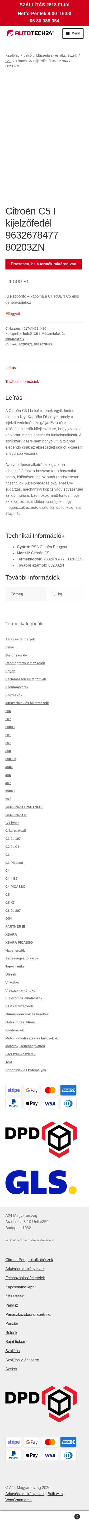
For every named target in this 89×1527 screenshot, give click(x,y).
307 (8, 743)
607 (8, 799)
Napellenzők (15, 950)
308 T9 (10, 759)
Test (8, 1062)
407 (8, 783)
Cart (69, 1516)
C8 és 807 (13, 911)
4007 (9, 767)
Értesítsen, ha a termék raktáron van (43, 264)
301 (8, 735)
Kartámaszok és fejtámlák (25, 679)
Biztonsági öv (16, 655)
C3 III (9, 855)
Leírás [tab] (10, 368)
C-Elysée (12, 823)
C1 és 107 (13, 839)
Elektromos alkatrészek (23, 998)
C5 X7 (10, 902)
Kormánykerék (16, 687)
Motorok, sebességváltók (25, 1046)
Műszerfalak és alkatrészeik (56, 55)
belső (28, 55)
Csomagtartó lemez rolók (25, 663)
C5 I (8, 61)
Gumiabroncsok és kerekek (27, 1014)
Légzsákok (14, 695)
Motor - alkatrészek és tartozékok (31, 1038)
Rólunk (11, 1333)
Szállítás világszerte (22, 1360)
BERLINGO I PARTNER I (24, 807)
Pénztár (12, 1323)
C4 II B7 (11, 878)
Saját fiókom (15, 1342)
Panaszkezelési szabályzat (28, 1314)
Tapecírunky (15, 966)
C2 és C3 (12, 847)
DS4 (8, 918)
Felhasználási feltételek (25, 1278)
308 (8, 751)
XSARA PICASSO (19, 942)
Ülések (10, 974)
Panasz (11, 1305)
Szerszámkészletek (20, 1054)
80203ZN (25, 344)
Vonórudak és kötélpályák (25, 1070)
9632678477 (43, 344)
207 (8, 719)
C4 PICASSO (15, 886)
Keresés (44, 1519)
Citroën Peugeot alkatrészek (29, 1260)
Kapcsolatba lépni (20, 1287)
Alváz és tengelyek (20, 639)
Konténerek (14, 1030)
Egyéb (10, 671)
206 (8, 711)
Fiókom (15, 1519)
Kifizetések (14, 1296)
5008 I (10, 791)
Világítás (12, 982)
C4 (7, 870)
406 (8, 775)
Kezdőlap (12, 55)
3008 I (10, 727)
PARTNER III (15, 926)
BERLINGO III (16, 815)
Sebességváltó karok (21, 958)
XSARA (11, 934)
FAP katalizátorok (19, 1006)
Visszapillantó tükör (21, 990)
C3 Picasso (14, 863)
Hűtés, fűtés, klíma (20, 1022)
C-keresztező (15, 831)
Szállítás (12, 1351)
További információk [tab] (22, 382)
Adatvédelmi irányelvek (25, 1269)
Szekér (11, 1369)
